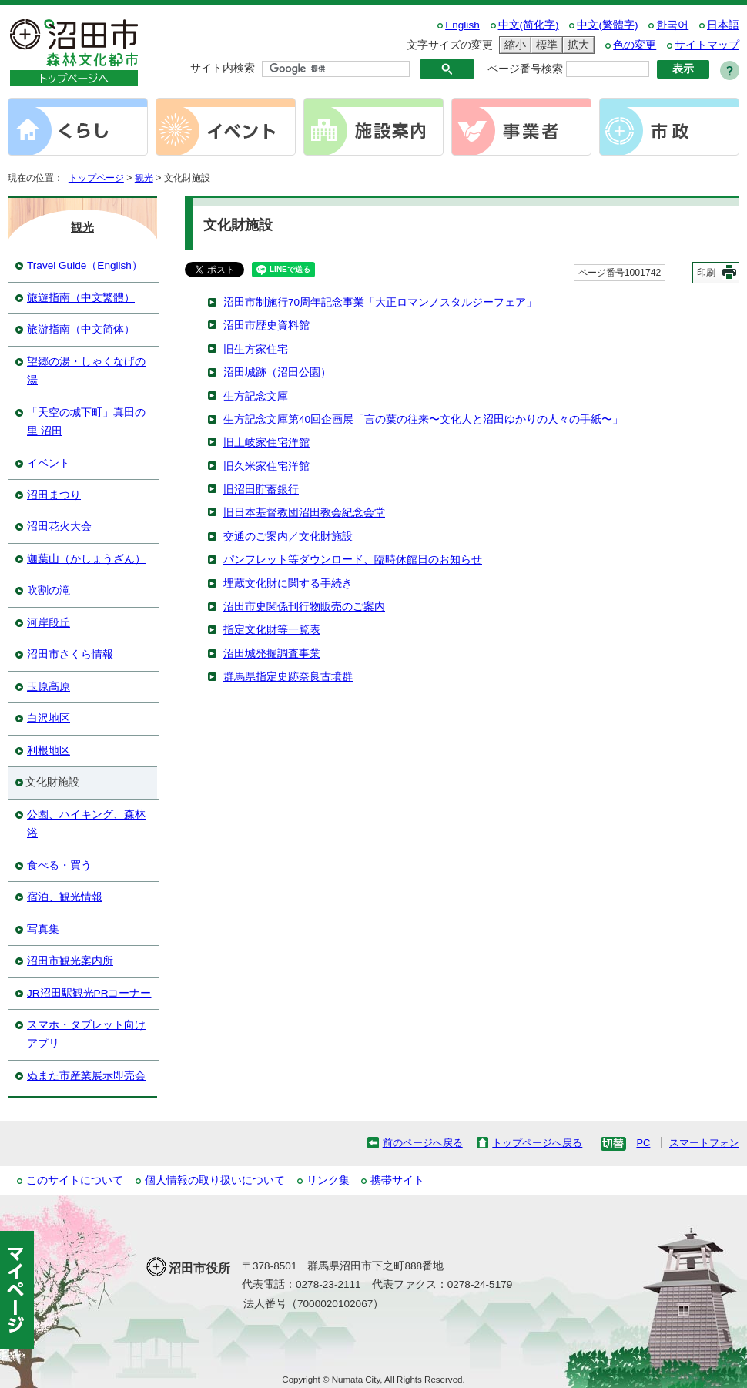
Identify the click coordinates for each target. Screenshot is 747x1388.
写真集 (43, 929)
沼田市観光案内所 (70, 961)
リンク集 (328, 1180)
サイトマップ (707, 45)
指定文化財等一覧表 (271, 629)
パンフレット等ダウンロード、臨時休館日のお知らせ (352, 559)
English (462, 25)
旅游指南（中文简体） (81, 329)
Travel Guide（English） (84, 265)
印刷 (706, 272)
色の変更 (634, 45)
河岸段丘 (48, 623)
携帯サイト (397, 1180)
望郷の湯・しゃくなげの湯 (86, 371)
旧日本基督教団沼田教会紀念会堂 (304, 512)
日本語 (723, 25)
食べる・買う (59, 865)
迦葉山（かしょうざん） (86, 559)
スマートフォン (704, 1142)
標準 (544, 45)
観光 (144, 178)
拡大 (576, 45)
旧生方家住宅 (255, 349)
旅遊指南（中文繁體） (81, 297)
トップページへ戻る (537, 1142)
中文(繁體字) (607, 25)
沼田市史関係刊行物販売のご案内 (304, 606)
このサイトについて (74, 1180)
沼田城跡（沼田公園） (277, 372)
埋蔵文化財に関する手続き (288, 583)
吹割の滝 (48, 590)
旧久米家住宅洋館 (266, 466)
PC (643, 1142)
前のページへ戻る (423, 1142)
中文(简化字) (528, 25)
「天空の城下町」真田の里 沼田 (86, 422)
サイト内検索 (222, 68)
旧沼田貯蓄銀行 (261, 489)
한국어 (672, 25)
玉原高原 (48, 686)
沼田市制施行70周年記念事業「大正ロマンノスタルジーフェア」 (380, 302)
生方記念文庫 (255, 396)
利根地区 (48, 750)
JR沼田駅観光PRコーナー (89, 993)
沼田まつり (54, 495)
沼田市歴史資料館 (266, 325)
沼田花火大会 (59, 526)
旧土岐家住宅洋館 (266, 442)
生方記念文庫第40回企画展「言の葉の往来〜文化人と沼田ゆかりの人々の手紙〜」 (423, 419)
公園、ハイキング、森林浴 (86, 824)
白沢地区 (48, 718)
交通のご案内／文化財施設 (288, 536)
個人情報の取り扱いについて (215, 1180)
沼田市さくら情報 (70, 654)
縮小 (513, 45)
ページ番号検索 (525, 69)
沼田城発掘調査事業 (271, 653)
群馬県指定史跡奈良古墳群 (288, 676)
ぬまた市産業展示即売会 (86, 1075)
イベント (48, 463)
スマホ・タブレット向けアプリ (86, 1034)
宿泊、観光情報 (64, 897)
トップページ (96, 178)
